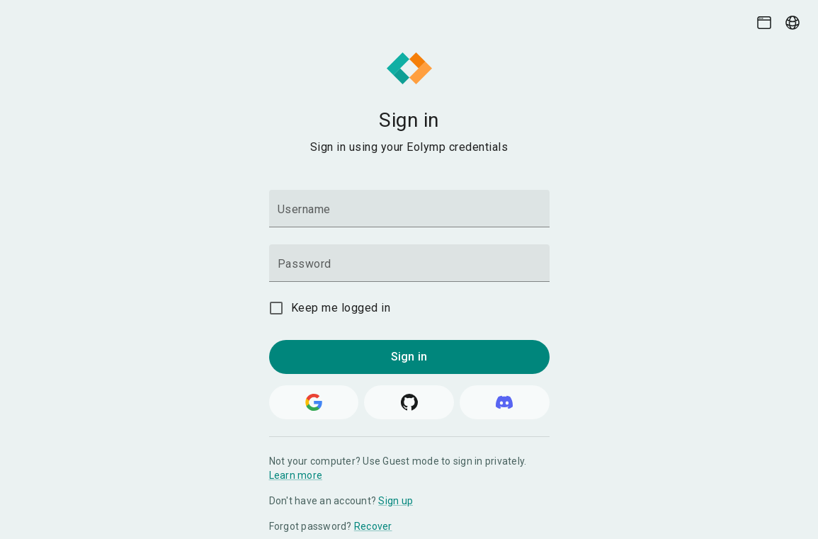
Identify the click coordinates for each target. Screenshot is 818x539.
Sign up (395, 500)
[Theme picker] (764, 22)
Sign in (409, 356)
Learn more (296, 475)
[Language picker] (792, 22)
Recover (373, 526)
